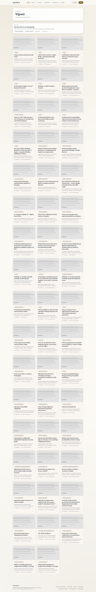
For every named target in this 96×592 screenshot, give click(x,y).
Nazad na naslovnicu (29, 31)
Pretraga (62, 2)
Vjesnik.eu (16, 2)
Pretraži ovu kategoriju (19, 31)
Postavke (75, 586)
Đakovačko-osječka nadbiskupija (22, 466)
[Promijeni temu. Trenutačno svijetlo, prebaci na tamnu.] (74, 2)
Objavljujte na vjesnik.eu (61, 586)
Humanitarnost (55, 2)
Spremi (32, 38)
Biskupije (40, 2)
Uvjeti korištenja (72, 588)
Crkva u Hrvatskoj (19, 114)
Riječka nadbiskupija (67, 274)
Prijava (80, 2)
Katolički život (47, 2)
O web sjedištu (80, 588)
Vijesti (28, 2)
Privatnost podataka (63, 588)
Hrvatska (41, 274)
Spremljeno (80, 586)
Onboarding (69, 586)
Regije (34, 2)
